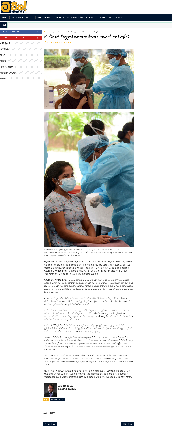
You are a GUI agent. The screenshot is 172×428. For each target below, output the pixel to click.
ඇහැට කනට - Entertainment (145, 47)
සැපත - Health (57, 32)
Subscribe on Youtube (21, 38)
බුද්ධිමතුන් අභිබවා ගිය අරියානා (156, 91)
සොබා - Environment (142, 60)
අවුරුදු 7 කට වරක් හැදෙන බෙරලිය (154, 169)
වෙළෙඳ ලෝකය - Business (144, 65)
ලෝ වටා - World (139, 37)
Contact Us (105, 18)
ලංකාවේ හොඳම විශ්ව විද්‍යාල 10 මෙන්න (155, 147)
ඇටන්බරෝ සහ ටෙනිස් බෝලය (156, 102)
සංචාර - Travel (154, 69)
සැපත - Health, (65, 47)
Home (4, 18)
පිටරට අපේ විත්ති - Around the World (149, 56)
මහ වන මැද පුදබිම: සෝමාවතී (154, 158)
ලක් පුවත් (151, 31)
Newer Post (50, 419)
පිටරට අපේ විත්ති (75, 18)
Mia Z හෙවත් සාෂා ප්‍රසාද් (157, 112)
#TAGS (138, 31)
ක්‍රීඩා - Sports (161, 60)
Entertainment (44, 18)
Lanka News (17, 18)
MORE (117, 18)
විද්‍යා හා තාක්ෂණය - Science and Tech (149, 51)
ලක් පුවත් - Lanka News (142, 42)
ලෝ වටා (165, 31)
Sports (60, 18)
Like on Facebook (21, 32)
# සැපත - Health (56, 395)
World (29, 18)
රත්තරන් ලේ (150, 135)
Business (90, 18)
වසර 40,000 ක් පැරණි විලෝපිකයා (156, 181)
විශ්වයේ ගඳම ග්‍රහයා (154, 123)
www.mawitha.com (31, 426)
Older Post (121, 419)
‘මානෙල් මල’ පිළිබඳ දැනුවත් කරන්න (154, 80)
